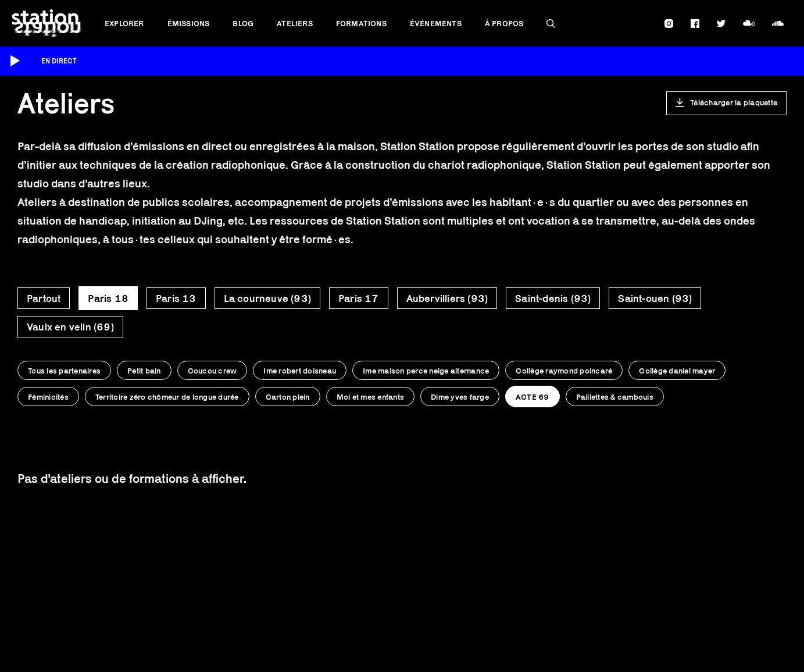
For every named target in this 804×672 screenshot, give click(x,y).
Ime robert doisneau (299, 370)
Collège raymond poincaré (564, 370)
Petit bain (144, 370)
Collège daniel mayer (677, 370)
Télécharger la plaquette (733, 102)
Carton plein (288, 396)
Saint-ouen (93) (655, 298)
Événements (436, 23)
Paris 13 (176, 298)
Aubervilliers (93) (447, 298)
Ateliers (295, 23)
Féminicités (48, 396)
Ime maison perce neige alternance (426, 370)
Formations (361, 23)
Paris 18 (108, 298)
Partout (43, 298)
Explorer (124, 23)
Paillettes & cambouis (614, 396)
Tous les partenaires (64, 370)
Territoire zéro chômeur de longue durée (167, 396)
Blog (243, 23)
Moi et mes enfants (371, 396)
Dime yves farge (460, 396)
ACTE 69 (532, 396)
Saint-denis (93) (553, 298)
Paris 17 (358, 298)
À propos (504, 23)
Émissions (188, 23)
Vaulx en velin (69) (70, 327)
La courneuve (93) (267, 298)
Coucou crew (212, 370)
